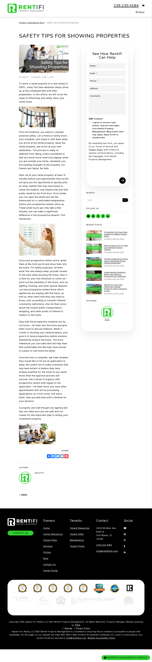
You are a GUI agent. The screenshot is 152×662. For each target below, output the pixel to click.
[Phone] (107, 81)
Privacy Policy (96, 149)
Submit (122, 180)
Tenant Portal (77, 546)
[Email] (107, 73)
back (23, 494)
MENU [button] (140, 12)
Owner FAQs (50, 540)
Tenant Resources (79, 528)
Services (47, 546)
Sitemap (68, 628)
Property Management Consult (125, 657)
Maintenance (77, 540)
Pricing (47, 552)
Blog (45, 558)
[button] (141, 5)
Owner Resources (53, 534)
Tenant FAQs (77, 534)
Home (46, 528)
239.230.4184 (126, 5)
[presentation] (107, 170)
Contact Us (20, 533)
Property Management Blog (31, 23)
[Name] (107, 66)
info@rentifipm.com (107, 551)
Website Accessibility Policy (101, 638)
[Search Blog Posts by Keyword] (104, 200)
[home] (26, 8)
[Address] (107, 88)
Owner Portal (50, 570)
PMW (77, 625)
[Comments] (107, 103)
